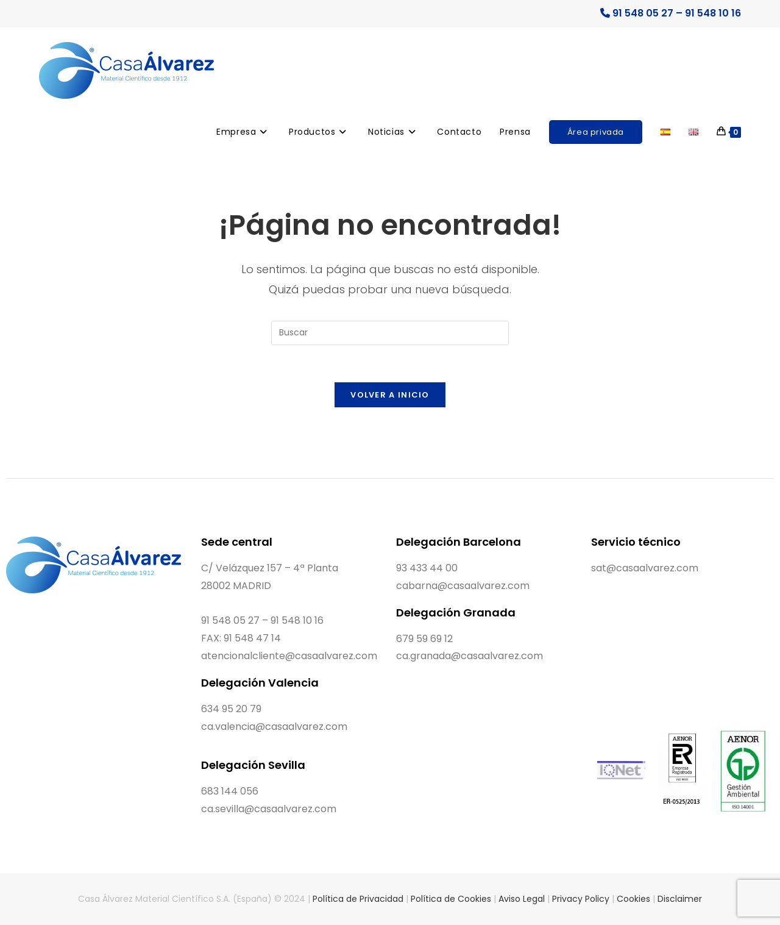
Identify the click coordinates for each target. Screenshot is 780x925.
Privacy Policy (580, 899)
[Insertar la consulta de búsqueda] (390, 333)
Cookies (633, 899)
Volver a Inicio (390, 395)
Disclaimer (680, 899)
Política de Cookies (451, 899)
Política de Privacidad (358, 899)
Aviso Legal (521, 899)
